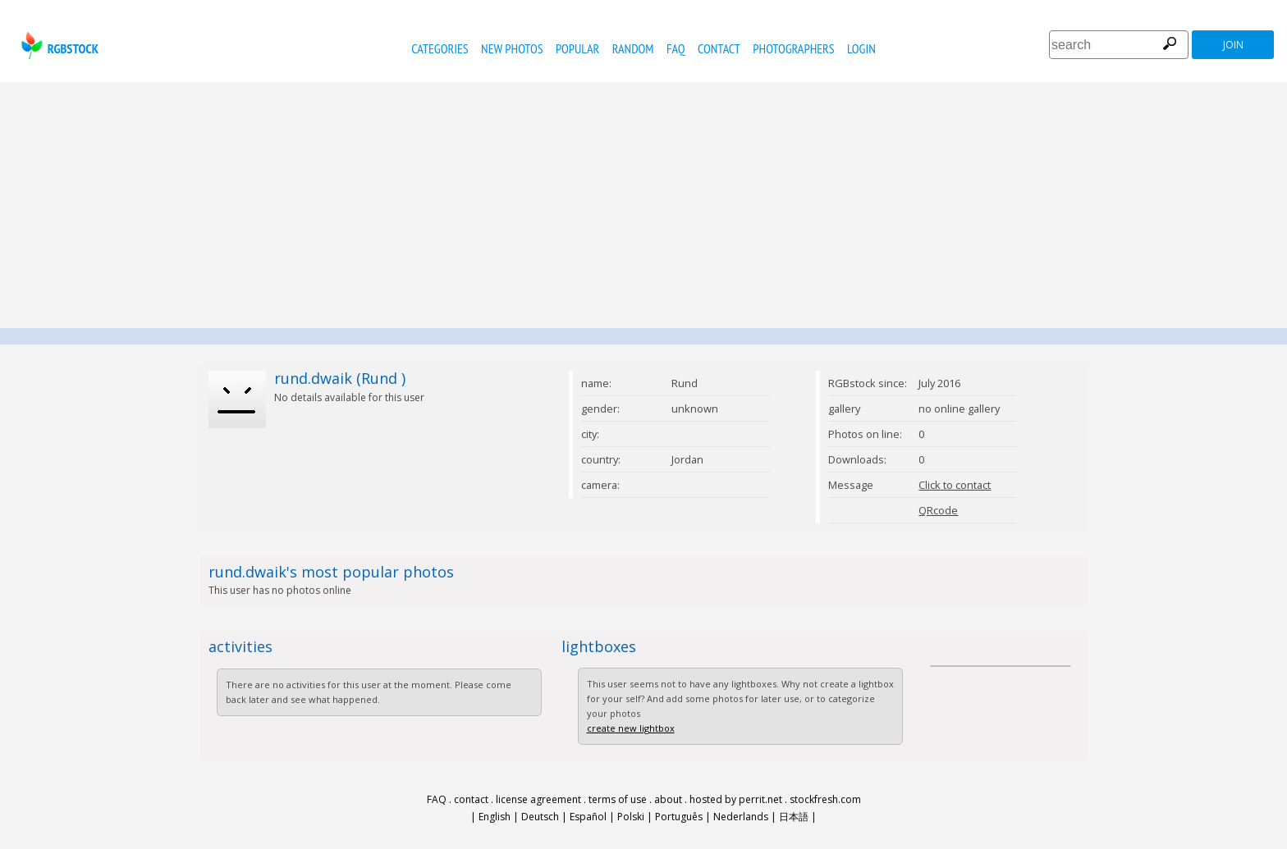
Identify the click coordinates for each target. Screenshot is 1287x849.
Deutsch (540, 817)
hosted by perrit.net (735, 799)
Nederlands (740, 817)
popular (577, 48)
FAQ (675, 48)
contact (719, 48)
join (1233, 45)
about (668, 799)
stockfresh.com (825, 799)
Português (679, 817)
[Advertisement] (643, 205)
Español (588, 817)
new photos (512, 48)
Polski (630, 817)
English (495, 817)
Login (861, 48)
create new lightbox (631, 728)
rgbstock (57, 45)
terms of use (618, 799)
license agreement (538, 799)
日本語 (793, 817)
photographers (793, 48)
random (633, 48)
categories (439, 48)
